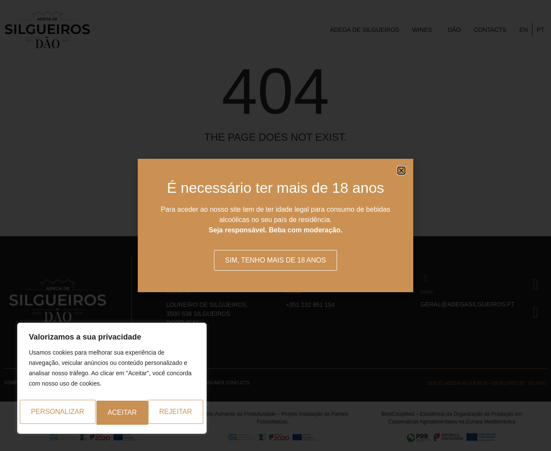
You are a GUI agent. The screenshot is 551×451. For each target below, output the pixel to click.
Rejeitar (124, 412)
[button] (401, 170)
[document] (275, 225)
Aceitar (180, 412)
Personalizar (55, 412)
